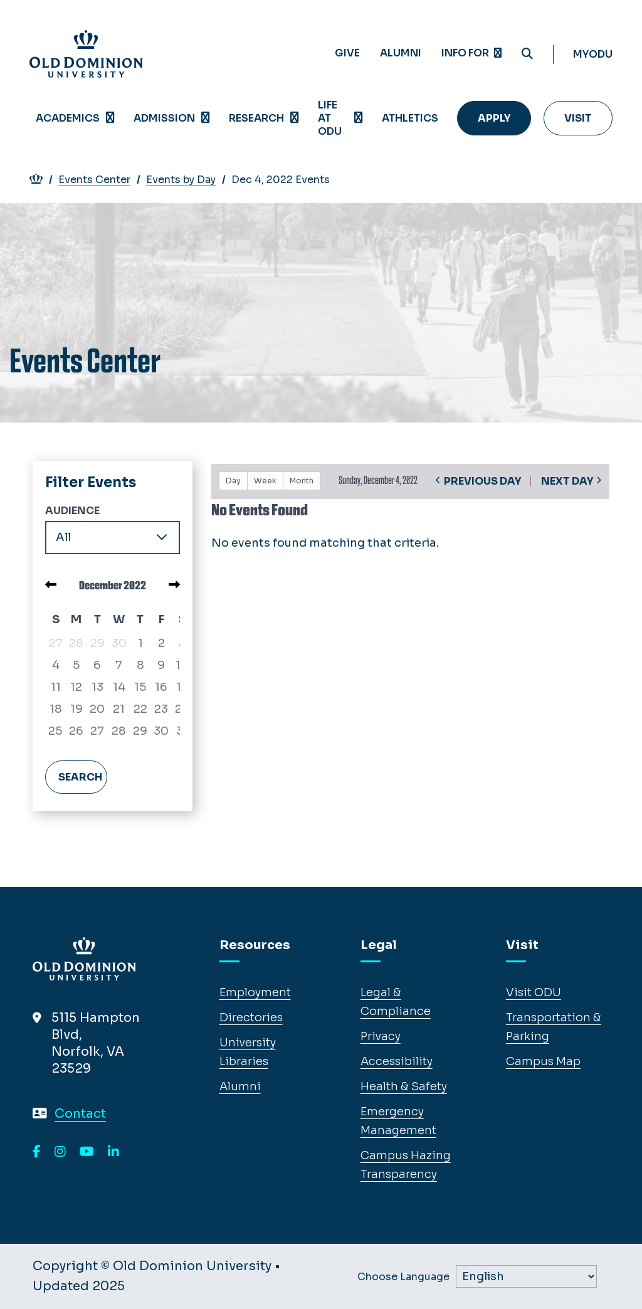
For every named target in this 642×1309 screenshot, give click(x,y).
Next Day (567, 481)
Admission (164, 118)
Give (347, 53)
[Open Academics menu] (110, 118)
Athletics (410, 118)
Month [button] (301, 480)
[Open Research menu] (294, 118)
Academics (68, 118)
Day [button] (233, 480)
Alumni (400, 53)
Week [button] (265, 480)
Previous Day (482, 481)
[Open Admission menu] (205, 118)
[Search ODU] (527, 54)
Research (256, 118)
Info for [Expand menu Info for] (471, 53)
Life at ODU (330, 118)
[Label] (526, 1276)
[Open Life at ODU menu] (358, 118)
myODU (593, 54)
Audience (72, 510)
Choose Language (403, 1277)
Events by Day (187, 179)
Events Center (101, 179)
